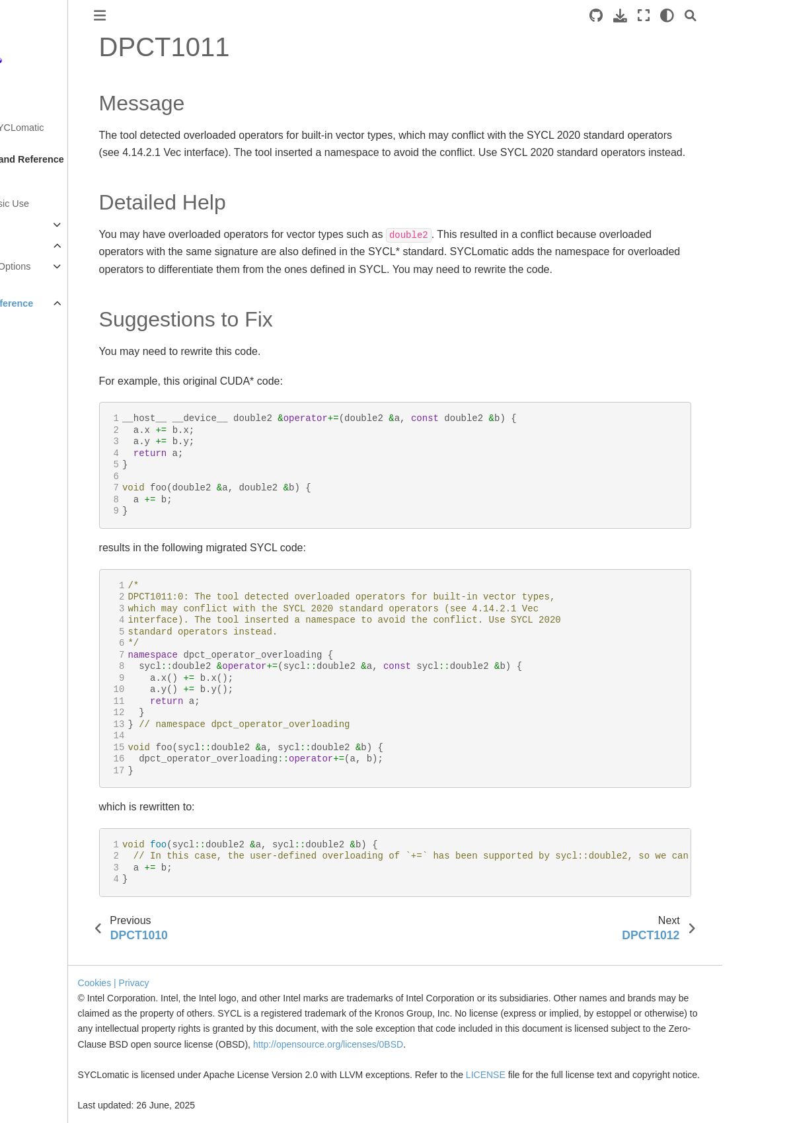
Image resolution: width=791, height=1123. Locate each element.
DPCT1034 (55, 1038)
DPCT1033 (55, 1017)
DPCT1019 (55, 723)
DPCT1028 (55, 912)
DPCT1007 (55, 471)
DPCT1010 (55, 534)
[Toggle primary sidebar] (180, 15)
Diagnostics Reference (72, 303)
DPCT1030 (55, 954)
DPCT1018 (55, 702)
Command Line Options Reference (71, 274)
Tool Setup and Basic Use (65, 203)
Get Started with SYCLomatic (72, 127)
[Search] (769, 15)
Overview (30, 182)
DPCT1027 (55, 891)
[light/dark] (746, 15)
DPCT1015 (55, 639)
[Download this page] (699, 15)
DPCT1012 (55, 576)
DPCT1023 (55, 807)
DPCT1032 (55, 996)
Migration (30, 224)
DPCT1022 (55, 786)
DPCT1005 (55, 429)
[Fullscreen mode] (722, 15)
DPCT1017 (55, 681)
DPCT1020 (55, 744)
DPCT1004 (55, 408)
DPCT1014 (55, 618)
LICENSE (577, 1059)
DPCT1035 (55, 1059)
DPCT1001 (55, 345)
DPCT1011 (55, 555)
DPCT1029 (55, 933)
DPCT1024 (55, 828)
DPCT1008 (55, 492)
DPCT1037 (55, 1101)
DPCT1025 (55, 849)
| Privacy (221, 967)
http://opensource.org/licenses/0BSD (498, 1028)
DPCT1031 (55, 975)
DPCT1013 (55, 597)
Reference (34, 246)
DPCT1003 (55, 387)
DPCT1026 (55, 870)
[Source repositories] (675, 15)
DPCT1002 (55, 366)
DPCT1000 (55, 324)
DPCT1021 (55, 765)
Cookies (185, 967)
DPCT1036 (55, 1080)
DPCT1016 (55, 660)
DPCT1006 (55, 450)
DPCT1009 (55, 513)
